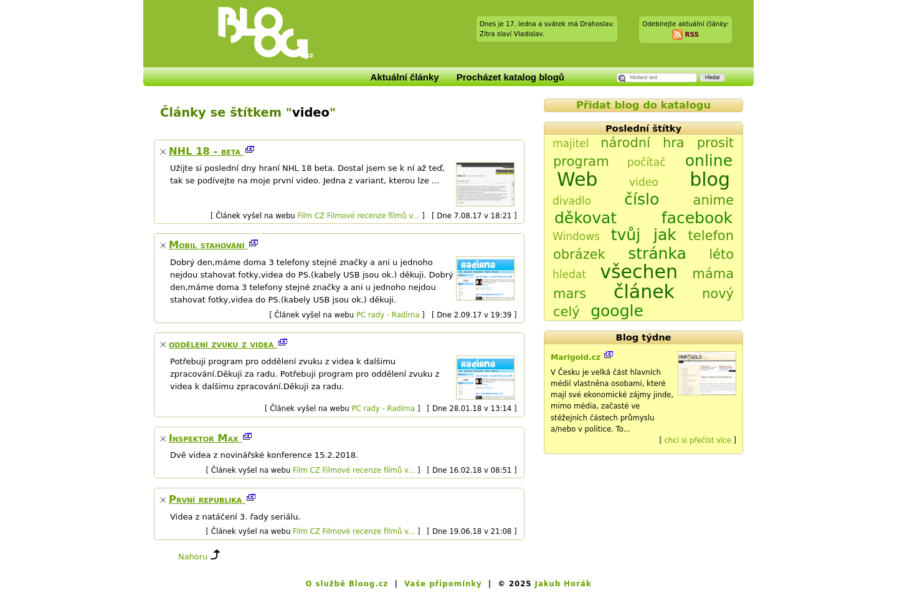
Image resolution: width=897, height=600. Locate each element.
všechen (639, 272)
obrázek (579, 254)
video (643, 182)
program (581, 161)
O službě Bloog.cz (346, 583)
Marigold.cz (577, 357)
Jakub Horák (563, 583)
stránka (657, 253)
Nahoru (192, 556)
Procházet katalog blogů (510, 77)
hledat (569, 274)
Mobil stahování (208, 245)
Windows (576, 236)
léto (721, 254)
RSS (692, 33)
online (709, 161)
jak (664, 235)
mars (569, 293)
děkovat (585, 218)
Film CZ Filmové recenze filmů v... (358, 215)
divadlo (572, 201)
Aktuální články (405, 77)
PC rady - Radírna (388, 315)
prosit (715, 142)
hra (674, 142)
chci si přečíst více (697, 440)
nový (718, 293)
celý (566, 311)
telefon (711, 235)
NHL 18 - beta (206, 151)
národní (625, 142)
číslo (641, 199)
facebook (697, 218)
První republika (207, 499)
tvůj (625, 235)
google (617, 311)
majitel (571, 143)
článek (644, 291)
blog (710, 179)
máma (713, 273)
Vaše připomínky (443, 583)
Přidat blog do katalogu (643, 105)
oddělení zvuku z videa (223, 344)
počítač (646, 162)
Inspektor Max (205, 438)
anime (713, 200)
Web (577, 179)
